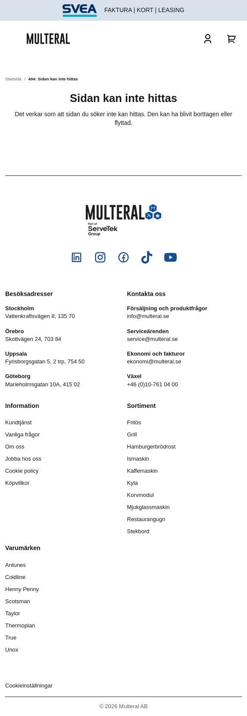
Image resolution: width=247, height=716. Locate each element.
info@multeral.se (148, 316)
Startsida (13, 78)
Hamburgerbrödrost (151, 446)
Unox (11, 649)
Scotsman (17, 601)
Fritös (134, 422)
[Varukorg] (232, 38)
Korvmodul (140, 495)
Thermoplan (20, 625)
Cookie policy (21, 471)
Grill (132, 434)
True (10, 637)
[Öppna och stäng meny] (16, 38)
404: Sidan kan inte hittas (53, 78)
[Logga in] (207, 38)
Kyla (132, 483)
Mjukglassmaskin (148, 507)
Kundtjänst (18, 422)
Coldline (15, 577)
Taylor (12, 613)
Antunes (15, 565)
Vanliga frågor (22, 434)
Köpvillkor (17, 483)
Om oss (15, 446)
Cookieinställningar (29, 685)
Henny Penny (22, 589)
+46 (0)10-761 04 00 (152, 384)
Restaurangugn (146, 519)
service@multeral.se (152, 339)
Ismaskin (138, 458)
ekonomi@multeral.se (154, 361)
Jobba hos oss (23, 458)
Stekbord (138, 531)
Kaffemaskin (142, 471)
